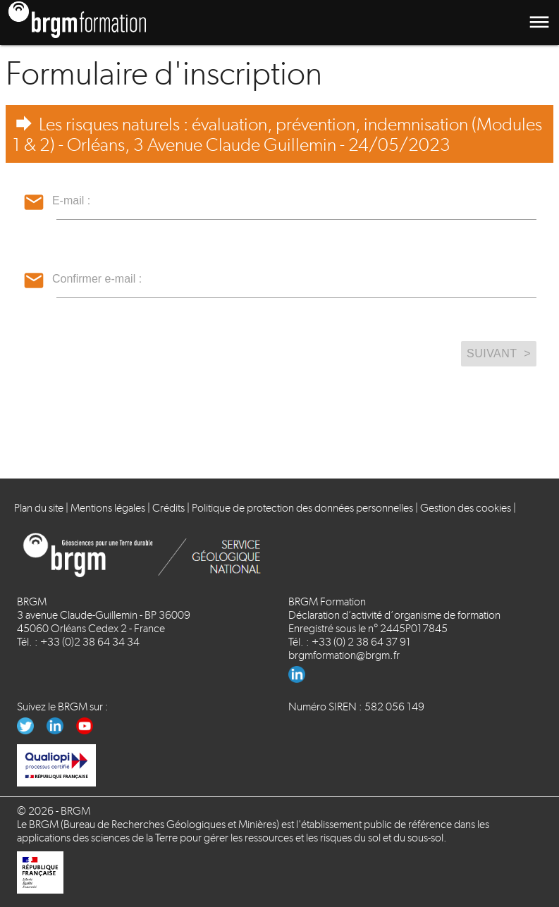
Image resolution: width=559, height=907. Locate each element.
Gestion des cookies (465, 507)
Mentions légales (107, 507)
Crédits (168, 507)
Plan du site (38, 507)
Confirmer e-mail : (97, 279)
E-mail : (71, 200)
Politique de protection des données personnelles (302, 507)
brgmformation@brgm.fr (344, 655)
